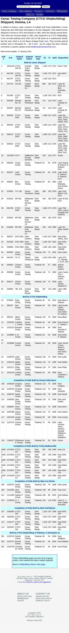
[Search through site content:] (28, 6)
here (46, 41)
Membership (23, 598)
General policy (43, 601)
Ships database (25, 11)
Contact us (43, 594)
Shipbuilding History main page (32, 564)
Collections (49, 11)
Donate (40, 14)
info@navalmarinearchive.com (43, 47)
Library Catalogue (9, 11)
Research (39, 11)
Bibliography (62, 11)
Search (46, 7)
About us (30, 14)
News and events (44, 598)
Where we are (42, 596)
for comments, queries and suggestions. (37, 582)
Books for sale (24, 596)
